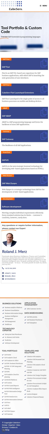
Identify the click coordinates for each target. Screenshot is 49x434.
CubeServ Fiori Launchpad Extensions (18, 92)
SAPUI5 (5, 160)
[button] (3, 430)
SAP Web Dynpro (9, 183)
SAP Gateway (7, 139)
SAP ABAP (6, 116)
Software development (11, 206)
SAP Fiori (6, 67)
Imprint (11, 425)
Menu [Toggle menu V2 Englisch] (43, 6)
